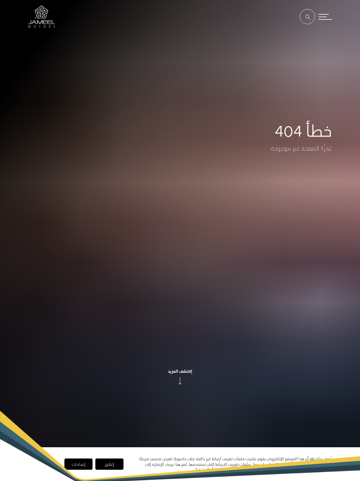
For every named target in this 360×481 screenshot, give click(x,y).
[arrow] (180, 381)
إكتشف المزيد (180, 371)
